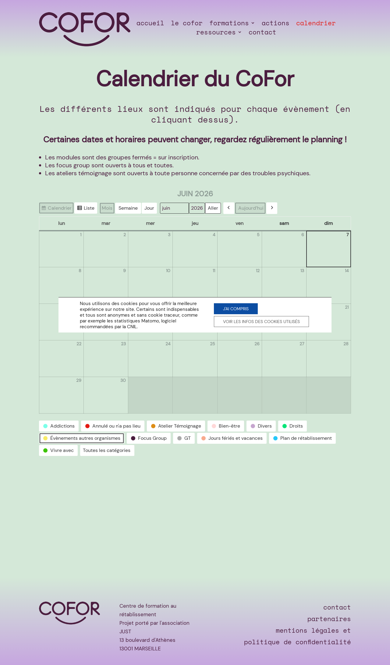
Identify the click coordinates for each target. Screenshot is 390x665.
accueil (150, 24)
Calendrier (56, 209)
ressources (216, 33)
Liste (85, 209)
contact (262, 33)
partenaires (329, 619)
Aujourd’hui (251, 208)
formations (229, 24)
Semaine (128, 208)
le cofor (187, 24)
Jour (149, 208)
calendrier (316, 24)
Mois (107, 208)
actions (275, 24)
